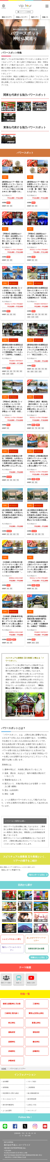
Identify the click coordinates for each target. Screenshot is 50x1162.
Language (3, 6)
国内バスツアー (7, 17)
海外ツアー (35, 17)
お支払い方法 (31, 1105)
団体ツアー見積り (6, 978)
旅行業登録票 (31, 1099)
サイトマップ (31, 1110)
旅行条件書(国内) (8, 1105)
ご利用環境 (31, 1087)
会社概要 (6, 1081)
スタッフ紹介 (31, 1081)
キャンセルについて (9, 1099)
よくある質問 (7, 1110)
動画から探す (31, 978)
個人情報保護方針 (33, 1093)
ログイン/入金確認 (24, 12)
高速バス (45, 17)
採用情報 (6, 1087)
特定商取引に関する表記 (11, 1093)
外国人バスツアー (22, 17)
